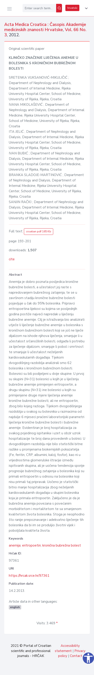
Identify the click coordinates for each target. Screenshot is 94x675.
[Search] (59, 8)
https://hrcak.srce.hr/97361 (29, 575)
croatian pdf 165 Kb (38, 231)
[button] (85, 8)
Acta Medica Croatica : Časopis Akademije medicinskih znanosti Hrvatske (45, 27)
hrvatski (72, 8)
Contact (76, 656)
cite (12, 259)
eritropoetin (31, 545)
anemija (15, 545)
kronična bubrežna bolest (61, 545)
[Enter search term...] (39, 8)
